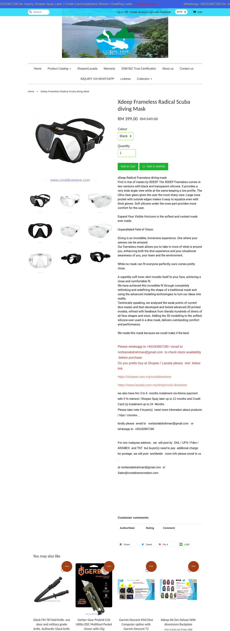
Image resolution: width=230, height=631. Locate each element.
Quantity (124, 146)
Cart (199, 12)
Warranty (109, 68)
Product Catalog (59, 68)
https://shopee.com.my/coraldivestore (144, 377)
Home (38, 68)
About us (168, 68)
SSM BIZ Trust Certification (138, 68)
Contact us (186, 68)
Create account (138, 12)
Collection (144, 78)
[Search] (38, 12)
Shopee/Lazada (87, 68)
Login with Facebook (159, 12)
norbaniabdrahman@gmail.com (140, 352)
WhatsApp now (149, 4)
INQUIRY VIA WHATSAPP (97, 78)
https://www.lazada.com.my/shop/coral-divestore (152, 385)
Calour (122, 129)
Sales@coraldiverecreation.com (138, 472)
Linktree (125, 78)
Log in (119, 12)
